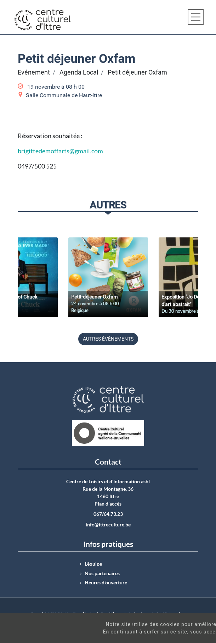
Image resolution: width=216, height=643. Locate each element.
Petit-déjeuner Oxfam (94, 297)
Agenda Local (78, 72)
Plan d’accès (108, 504)
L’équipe (93, 564)
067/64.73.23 (108, 514)
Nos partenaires (102, 573)
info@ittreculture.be (108, 524)
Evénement (34, 72)
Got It (190, 635)
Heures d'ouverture (106, 582)
